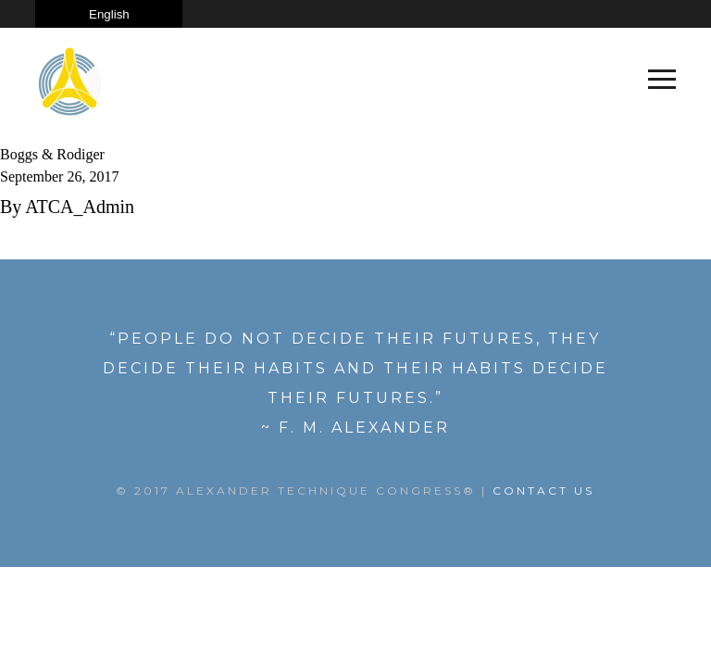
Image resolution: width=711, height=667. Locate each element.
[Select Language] (108, 14)
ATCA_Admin (79, 206)
